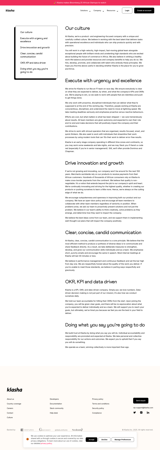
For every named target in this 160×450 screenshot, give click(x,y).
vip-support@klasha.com (143, 408)
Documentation (56, 404)
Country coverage (14, 404)
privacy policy (46, 443)
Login (127, 10)
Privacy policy (97, 399)
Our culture (26, 32)
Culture (10, 417)
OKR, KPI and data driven (33, 63)
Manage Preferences (123, 440)
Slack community (56, 408)
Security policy (98, 408)
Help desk (54, 413)
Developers (54, 399)
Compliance (97, 413)
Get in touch (140, 401)
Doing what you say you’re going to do (34, 70)
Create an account (144, 10)
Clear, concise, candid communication (31, 55)
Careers (10, 408)
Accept (91, 440)
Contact (10, 413)
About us (10, 399)
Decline (105, 440)
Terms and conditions (100, 404)
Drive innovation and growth (35, 47)
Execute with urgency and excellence (33, 40)
